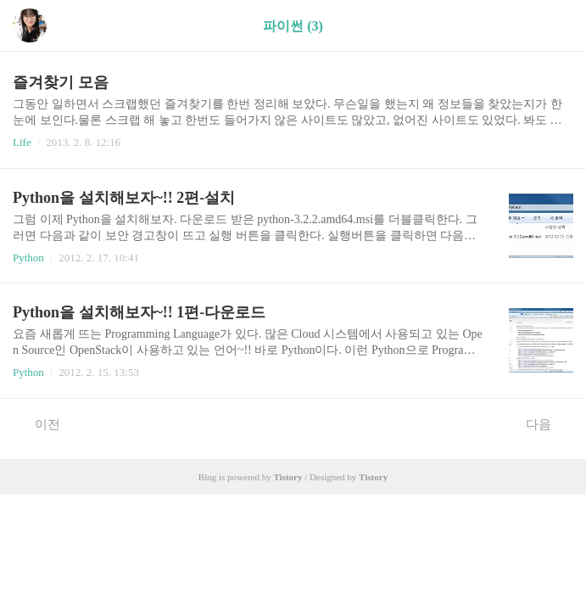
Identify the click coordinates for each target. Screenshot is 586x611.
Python (28, 257)
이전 (38, 423)
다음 (547, 423)
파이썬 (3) (293, 26)
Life (22, 142)
